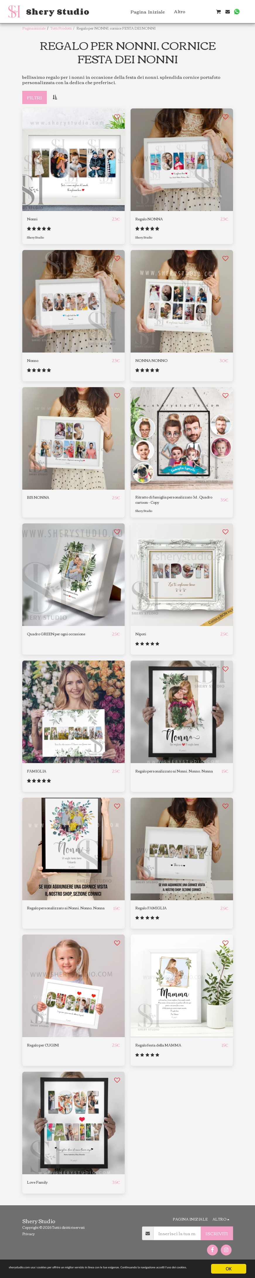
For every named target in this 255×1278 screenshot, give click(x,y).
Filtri (34, 97)
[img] (73, 854)
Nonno (34, 361)
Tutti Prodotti (61, 28)
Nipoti (142, 637)
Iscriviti (217, 1240)
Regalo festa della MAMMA (164, 1051)
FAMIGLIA (38, 775)
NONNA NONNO (154, 361)
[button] (200, 11)
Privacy (28, 1240)
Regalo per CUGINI (48, 1051)
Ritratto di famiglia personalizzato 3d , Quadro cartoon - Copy (176, 502)
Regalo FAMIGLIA (154, 913)
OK (229, 1263)
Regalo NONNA (152, 219)
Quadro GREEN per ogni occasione (65, 637)
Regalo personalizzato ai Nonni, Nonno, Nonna (170, 778)
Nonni (34, 219)
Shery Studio (36, 238)
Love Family (40, 1188)
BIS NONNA (40, 499)
